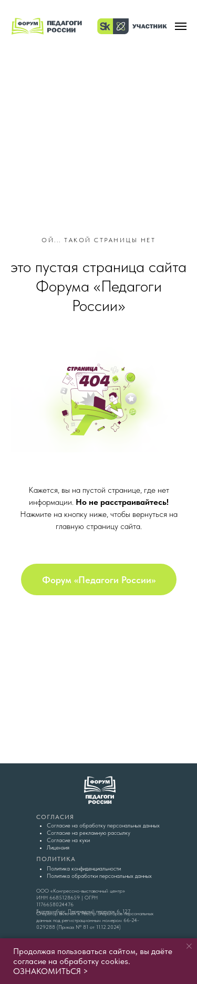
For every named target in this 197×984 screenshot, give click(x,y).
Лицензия (58, 847)
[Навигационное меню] (180, 26)
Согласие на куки (68, 840)
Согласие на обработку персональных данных (103, 825)
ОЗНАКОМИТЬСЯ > (50, 971)
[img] (99, 113)
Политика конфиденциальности (84, 868)
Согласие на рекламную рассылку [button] (88, 833)
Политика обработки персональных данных (99, 876)
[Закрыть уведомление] (189, 946)
